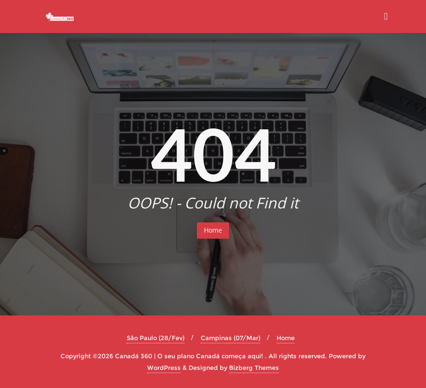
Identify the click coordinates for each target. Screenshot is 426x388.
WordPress (164, 367)
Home (213, 230)
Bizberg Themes (254, 367)
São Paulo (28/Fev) (155, 337)
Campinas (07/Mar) (230, 337)
